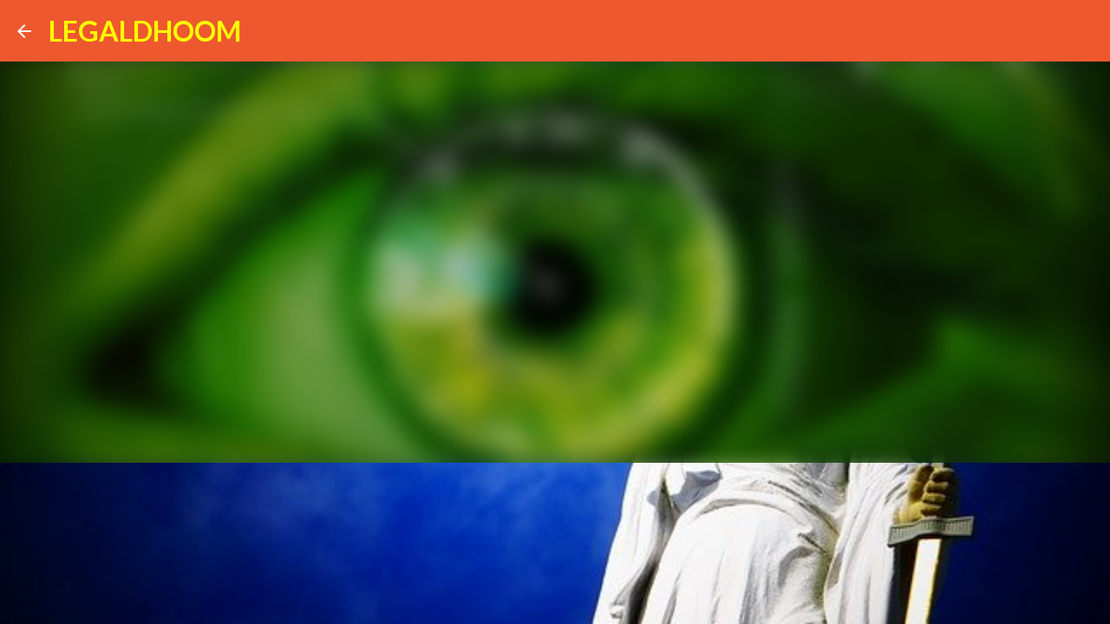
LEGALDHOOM (145, 31)
